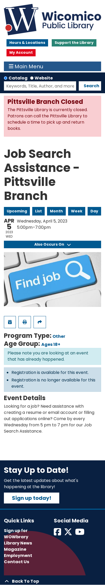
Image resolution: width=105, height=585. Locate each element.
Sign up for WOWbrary (16, 534)
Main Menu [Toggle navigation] (26, 66)
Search (91, 86)
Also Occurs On (52, 244)
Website (44, 78)
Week (76, 211)
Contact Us (16, 562)
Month (56, 211)
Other (58, 336)
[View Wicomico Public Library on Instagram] (80, 533)
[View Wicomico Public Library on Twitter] (68, 533)
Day (94, 211)
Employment (18, 556)
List (38, 211)
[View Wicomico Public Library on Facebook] (58, 533)
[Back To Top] (52, 581)
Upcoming (17, 211)
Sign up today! (31, 498)
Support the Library (74, 42)
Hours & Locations (27, 42)
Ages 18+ (50, 344)
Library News (18, 543)
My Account (21, 52)
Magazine (15, 549)
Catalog (18, 78)
